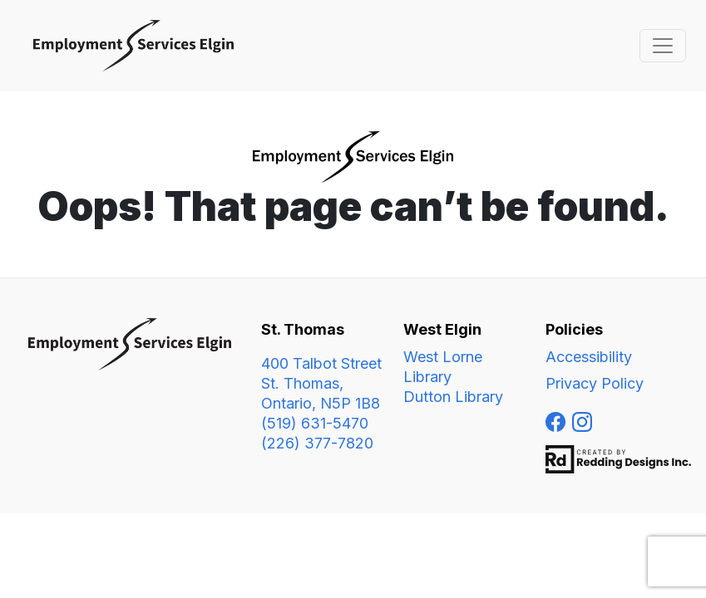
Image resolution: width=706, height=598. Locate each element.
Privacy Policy (595, 383)
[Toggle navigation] (662, 45)
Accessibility (589, 356)
